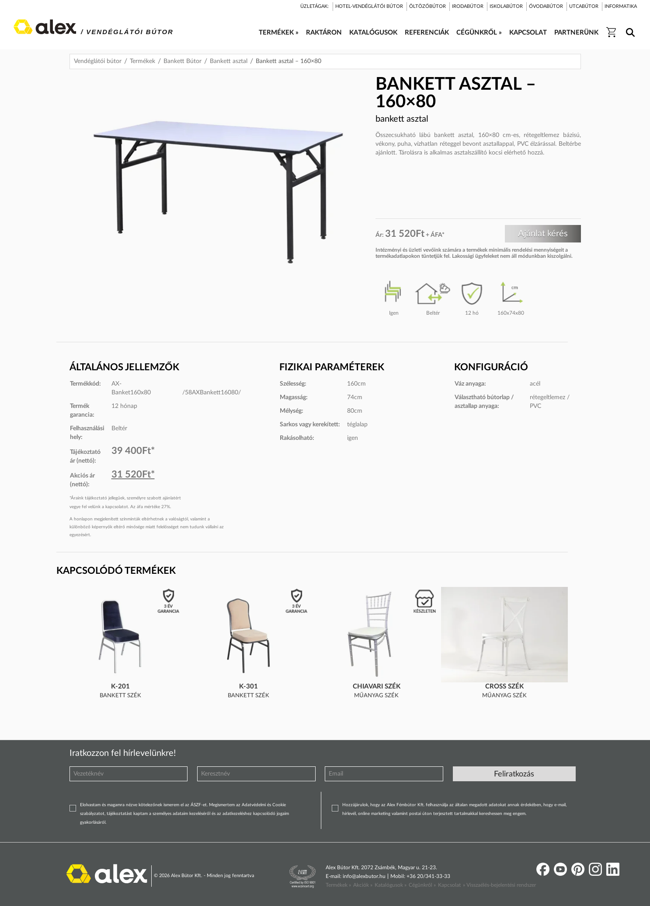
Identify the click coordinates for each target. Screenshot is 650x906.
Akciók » (362, 885)
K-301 (248, 686)
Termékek (142, 61)
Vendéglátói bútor (98, 61)
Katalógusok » (391, 885)
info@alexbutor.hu (364, 876)
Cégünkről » (422, 885)
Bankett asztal (228, 61)
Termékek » (338, 885)
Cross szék (504, 686)
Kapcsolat (449, 885)
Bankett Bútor (182, 61)
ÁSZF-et (199, 805)
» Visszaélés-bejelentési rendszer (499, 885)
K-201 (120, 686)
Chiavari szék (376, 686)
